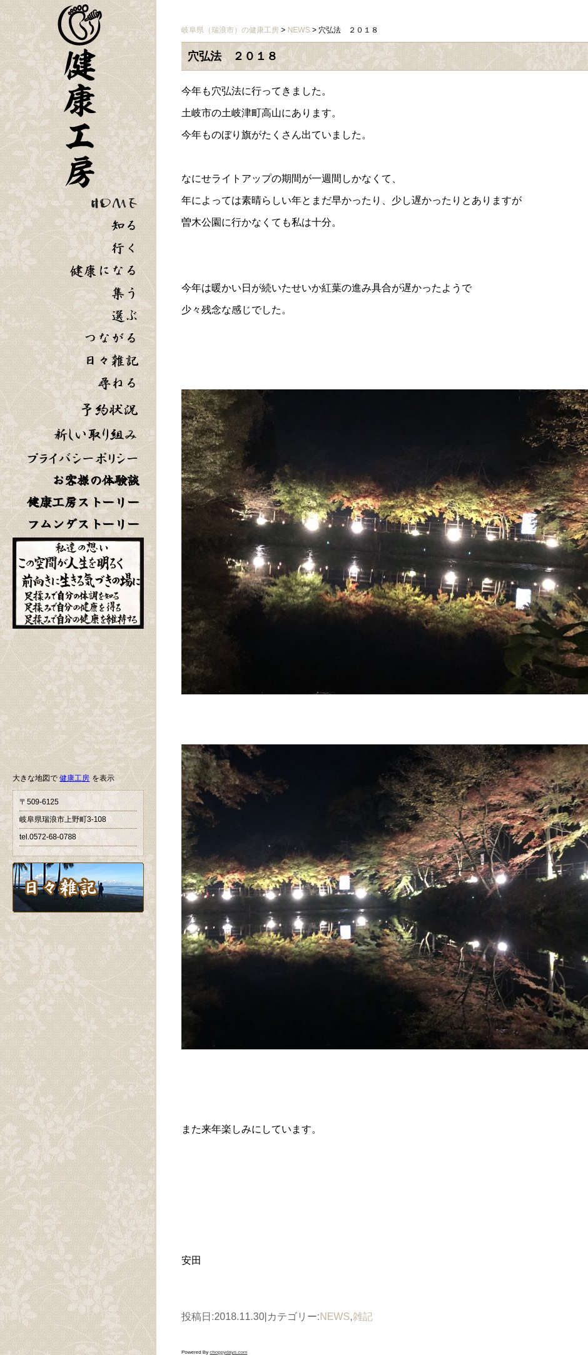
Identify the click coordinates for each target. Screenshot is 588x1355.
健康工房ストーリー (83, 502)
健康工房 (74, 778)
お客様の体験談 (95, 480)
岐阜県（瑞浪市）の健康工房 (230, 30)
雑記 (363, 1316)
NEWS (335, 1316)
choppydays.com (228, 1352)
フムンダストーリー (83, 524)
